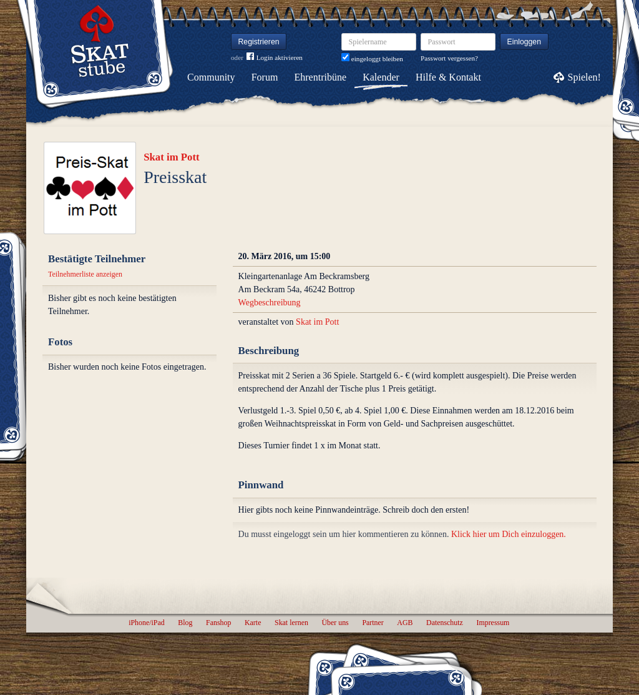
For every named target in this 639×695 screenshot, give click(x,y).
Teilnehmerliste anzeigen (85, 274)
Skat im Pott (172, 157)
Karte (253, 622)
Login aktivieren (274, 57)
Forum (264, 77)
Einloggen (524, 41)
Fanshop (218, 622)
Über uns (334, 622)
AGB (404, 622)
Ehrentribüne (321, 77)
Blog (185, 622)
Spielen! (584, 77)
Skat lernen (291, 622)
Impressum (492, 622)
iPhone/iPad (146, 622)
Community (211, 77)
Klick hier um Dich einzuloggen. (508, 534)
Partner (372, 622)
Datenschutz (444, 622)
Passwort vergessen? (449, 58)
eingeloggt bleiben (372, 58)
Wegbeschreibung (269, 302)
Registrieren (259, 41)
